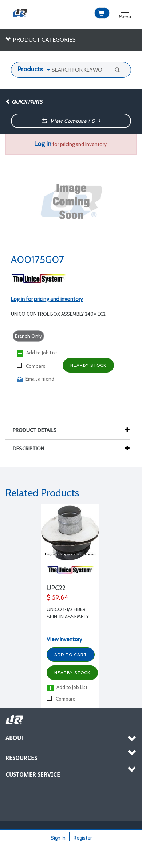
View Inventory (64, 639)
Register (83, 838)
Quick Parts (23, 101)
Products (30, 69)
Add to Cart (70, 654)
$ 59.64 (57, 597)
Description (32, 448)
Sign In (58, 838)
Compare (31, 366)
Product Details (38, 430)
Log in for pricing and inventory (47, 299)
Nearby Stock (88, 365)
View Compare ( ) (71, 121)
